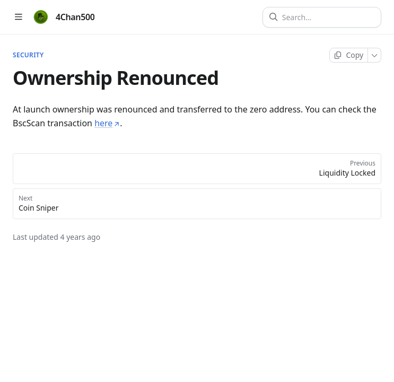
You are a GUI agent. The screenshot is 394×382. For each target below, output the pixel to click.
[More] (374, 55)
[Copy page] (348, 55)
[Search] (326, 17)
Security (28, 55)
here (107, 123)
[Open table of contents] (18, 17)
